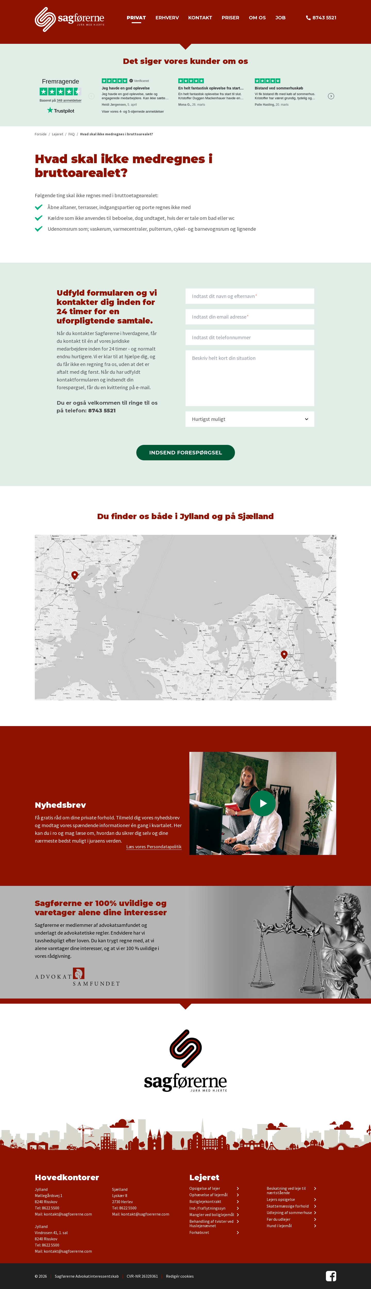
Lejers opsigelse (281, 1199)
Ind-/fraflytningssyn (207, 1208)
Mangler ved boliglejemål (211, 1214)
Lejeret (204, 1177)
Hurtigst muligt (208, 419)
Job (280, 17)
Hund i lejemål (279, 1226)
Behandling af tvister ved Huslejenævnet (211, 1223)
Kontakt (200, 17)
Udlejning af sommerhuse (289, 1212)
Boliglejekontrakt (205, 1201)
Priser (230, 17)
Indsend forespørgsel (185, 453)
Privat (136, 17)
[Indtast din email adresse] (249, 317)
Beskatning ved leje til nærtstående (286, 1190)
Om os (257, 17)
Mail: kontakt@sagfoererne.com (63, 1214)
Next (331, 96)
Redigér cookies (180, 1276)
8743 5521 (324, 18)
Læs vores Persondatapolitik (154, 847)
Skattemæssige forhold (288, 1206)
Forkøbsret (199, 1232)
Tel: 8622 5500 (47, 1207)
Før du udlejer (278, 1219)
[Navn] (249, 296)
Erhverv (167, 17)
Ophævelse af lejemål (208, 1195)
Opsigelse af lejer (204, 1188)
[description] (249, 378)
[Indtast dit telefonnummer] (249, 337)
